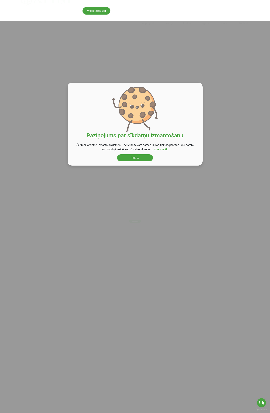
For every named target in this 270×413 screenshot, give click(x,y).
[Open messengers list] (261, 402)
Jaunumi (224, 13)
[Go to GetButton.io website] (261, 409)
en (239, 2)
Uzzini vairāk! (160, 149)
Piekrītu (135, 157)
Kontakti (243, 13)
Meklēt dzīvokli (96, 10)
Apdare (187, 13)
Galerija (168, 13)
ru (247, 2)
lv (232, 2)
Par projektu (147, 13)
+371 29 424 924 (170, 2)
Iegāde (205, 13)
